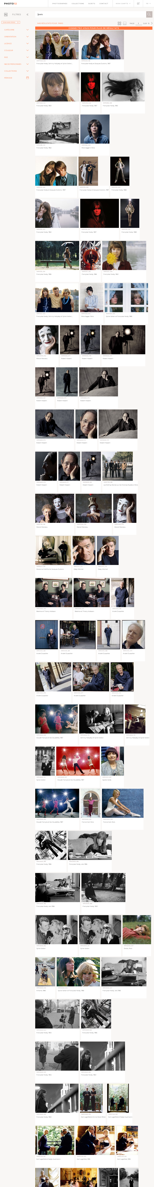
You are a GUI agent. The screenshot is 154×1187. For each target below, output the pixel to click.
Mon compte (122, 3)
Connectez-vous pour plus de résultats (94, 28)
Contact (103, 3)
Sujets (91, 3)
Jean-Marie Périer (11, 22)
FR (147, 3)
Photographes (59, 3)
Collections (78, 3)
